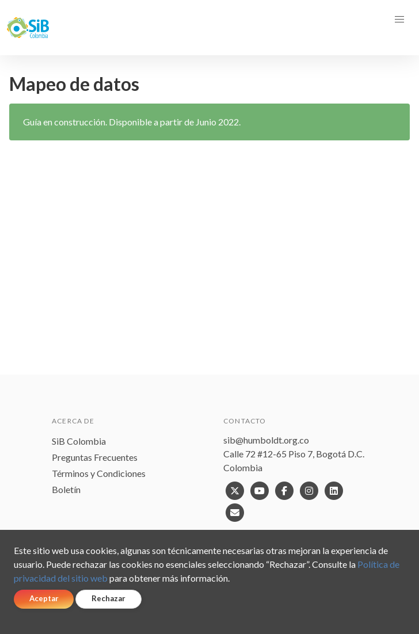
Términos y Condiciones (99, 473)
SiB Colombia (79, 441)
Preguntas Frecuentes (95, 457)
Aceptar (44, 598)
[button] (399, 19)
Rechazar (108, 598)
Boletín (66, 489)
